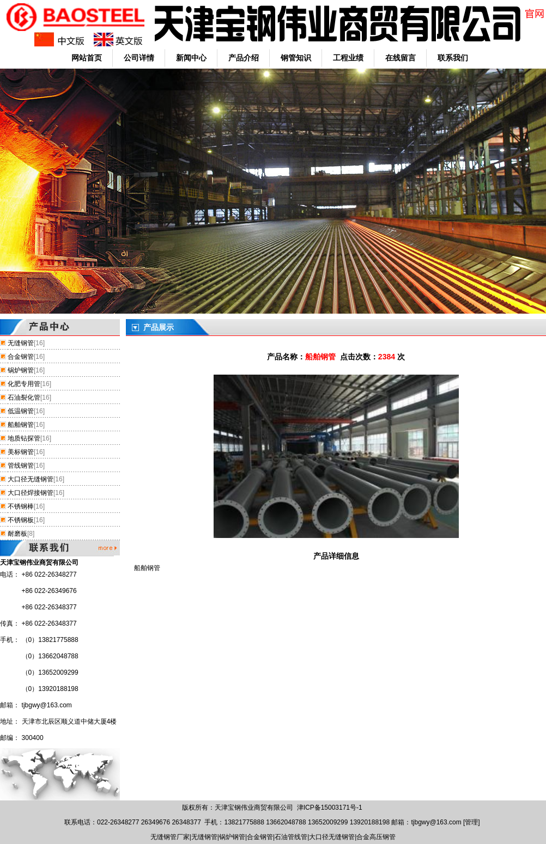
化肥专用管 (24, 384)
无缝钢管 (21, 343)
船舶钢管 (21, 425)
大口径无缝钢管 (30, 479)
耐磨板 (17, 533)
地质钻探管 (24, 438)
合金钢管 (21, 356)
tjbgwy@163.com (47, 705)
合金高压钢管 (376, 837)
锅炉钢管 (21, 370)
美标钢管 (21, 452)
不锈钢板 (21, 520)
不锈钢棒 (21, 506)
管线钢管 (21, 465)
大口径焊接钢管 (30, 493)
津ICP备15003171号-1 (329, 807)
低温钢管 (21, 411)
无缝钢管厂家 (170, 837)
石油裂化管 (24, 397)
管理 (471, 822)
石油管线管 (291, 837)
